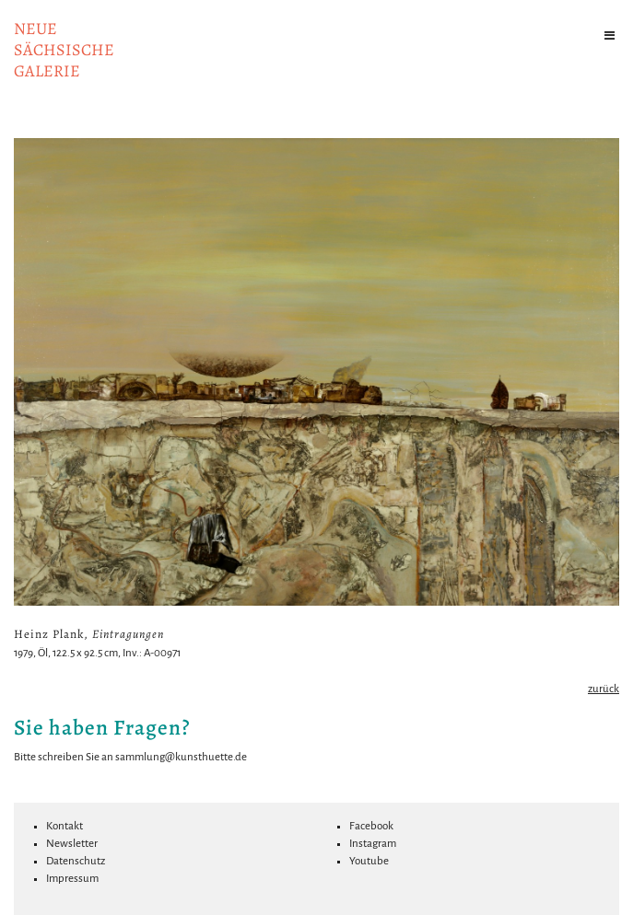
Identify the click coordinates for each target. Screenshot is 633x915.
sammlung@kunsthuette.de (181, 757)
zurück (603, 689)
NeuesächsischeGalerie (64, 49)
